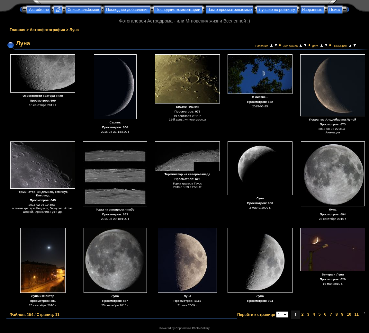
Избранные (312, 9)
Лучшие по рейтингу (277, 9)
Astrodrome (39, 9)
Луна (74, 30)
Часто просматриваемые (229, 9)
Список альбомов (83, 9)
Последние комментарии (178, 9)
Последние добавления (127, 9)
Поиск (334, 9)
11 (357, 314)
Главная (17, 30)
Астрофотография (47, 30)
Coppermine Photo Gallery (193, 328)
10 (349, 314)
